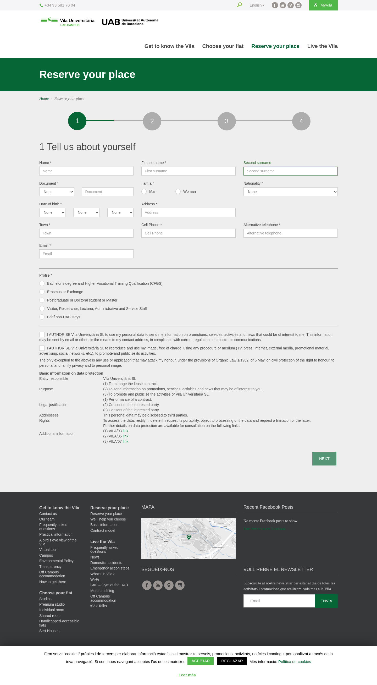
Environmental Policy (56, 562)
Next (324, 460)
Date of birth (50, 205)
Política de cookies (294, 661)
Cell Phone (151, 226)
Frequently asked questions (53, 528)
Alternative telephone (261, 226)
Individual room (51, 611)
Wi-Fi (94, 581)
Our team (46, 520)
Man (152, 193)
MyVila (322, 5)
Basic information (104, 526)
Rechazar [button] (232, 661)
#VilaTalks (98, 607)
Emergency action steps (109, 569)
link (125, 432)
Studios (45, 600)
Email (45, 247)
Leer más (187, 675)
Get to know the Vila (170, 46)
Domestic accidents (106, 564)
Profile (45, 277)
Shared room (49, 617)
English (255, 5)
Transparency (50, 568)
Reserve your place (275, 46)
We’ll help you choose (108, 520)
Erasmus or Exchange (65, 293)
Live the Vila (322, 46)
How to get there (52, 583)
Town (44, 226)
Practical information (56, 536)
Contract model (102, 532)
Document (48, 185)
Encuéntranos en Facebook (264, 530)
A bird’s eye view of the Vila (58, 543)
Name (45, 164)
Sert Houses (49, 632)
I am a (147, 185)
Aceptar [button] (200, 661)
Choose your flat (222, 46)
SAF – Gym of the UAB (109, 586)
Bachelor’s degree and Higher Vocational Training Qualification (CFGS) (105, 285)
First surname (153, 164)
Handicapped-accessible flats (59, 624)
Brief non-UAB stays (63, 318)
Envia (326, 602)
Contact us (48, 515)
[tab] (77, 121)
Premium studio (52, 606)
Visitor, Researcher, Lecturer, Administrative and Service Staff (97, 310)
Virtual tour (48, 551)
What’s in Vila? (102, 575)
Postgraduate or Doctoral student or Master (82, 301)
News (94, 558)
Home (44, 98)
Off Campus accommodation (52, 575)
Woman (189, 193)
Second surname (257, 164)
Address (149, 205)
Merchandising (102, 592)
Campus (46, 557)
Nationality (253, 185)
